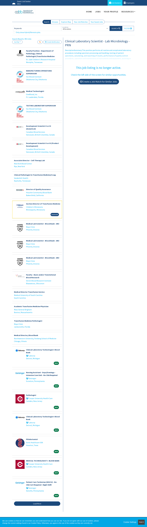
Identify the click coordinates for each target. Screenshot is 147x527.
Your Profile (111, 11)
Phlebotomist (32, 439)
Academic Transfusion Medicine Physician (31, 306)
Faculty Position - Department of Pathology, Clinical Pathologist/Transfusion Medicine (40, 53)
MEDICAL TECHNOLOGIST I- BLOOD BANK (42, 461)
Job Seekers (115, 2)
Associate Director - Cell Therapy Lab (29, 160)
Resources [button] (128, 11)
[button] (128, 28)
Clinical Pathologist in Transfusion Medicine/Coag (35, 175)
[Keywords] (37, 28)
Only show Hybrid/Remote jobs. (28, 32)
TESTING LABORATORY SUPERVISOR (41, 105)
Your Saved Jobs (97, 22)
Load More (37, 503)
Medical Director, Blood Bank (26, 335)
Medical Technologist (35, 91)
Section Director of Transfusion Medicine (43, 204)
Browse (55, 22)
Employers (129, 2)
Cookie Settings (129, 522)
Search (46, 22)
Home (89, 11)
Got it (141, 522)
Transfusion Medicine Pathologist (28, 321)
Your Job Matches (81, 22)
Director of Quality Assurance (38, 189)
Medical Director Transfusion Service (29, 292)
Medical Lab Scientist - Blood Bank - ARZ (42, 224)
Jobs (97, 11)
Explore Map (66, 22)
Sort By (16, 42)
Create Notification (52, 42)
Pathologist (31, 395)
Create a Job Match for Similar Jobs (98, 81)
